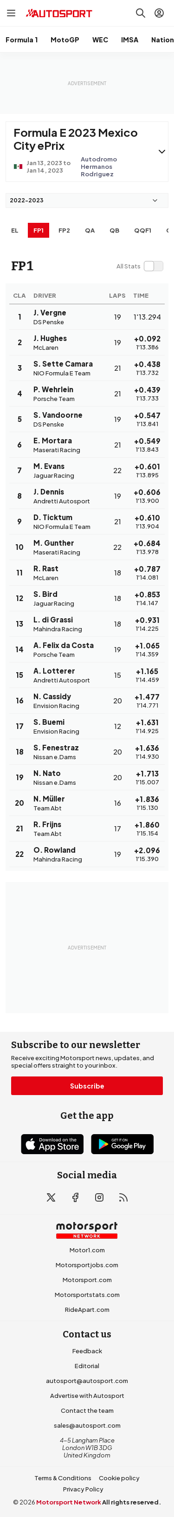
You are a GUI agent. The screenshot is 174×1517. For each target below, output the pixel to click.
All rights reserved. (131, 1502)
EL (15, 230)
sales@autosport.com (87, 1425)
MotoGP (65, 39)
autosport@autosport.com (87, 1380)
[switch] (139, 266)
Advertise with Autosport (87, 1395)
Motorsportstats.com (87, 1294)
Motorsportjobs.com (87, 1265)
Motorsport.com (87, 1279)
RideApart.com (87, 1309)
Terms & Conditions (62, 1478)
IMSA (129, 39)
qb (114, 230)
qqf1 (142, 230)
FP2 (64, 230)
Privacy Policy (83, 1489)
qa (90, 230)
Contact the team (87, 1410)
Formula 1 (22, 39)
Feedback (87, 1351)
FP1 (38, 230)
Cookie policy (119, 1478)
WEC (100, 39)
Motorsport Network (68, 1502)
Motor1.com (87, 1250)
